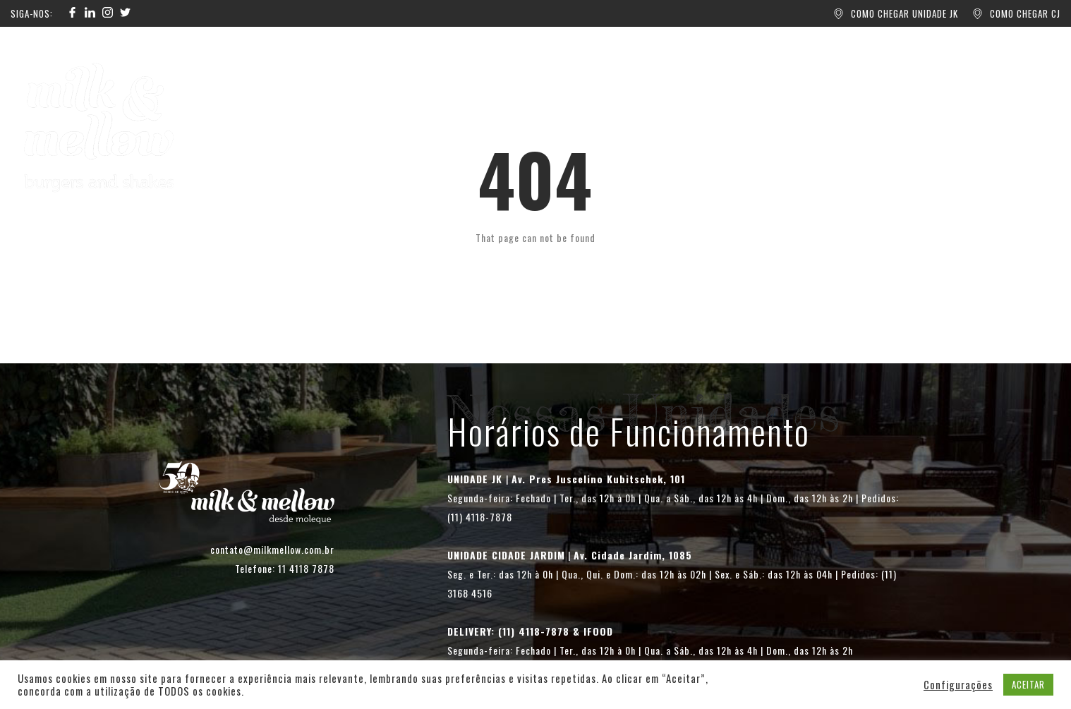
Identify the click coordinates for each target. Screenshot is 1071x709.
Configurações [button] (958, 685)
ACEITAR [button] (1028, 684)
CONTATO (681, 81)
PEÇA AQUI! (392, 81)
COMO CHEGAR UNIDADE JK (904, 13)
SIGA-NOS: (32, 13)
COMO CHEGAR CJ (1025, 13)
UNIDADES (478, 81)
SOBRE (609, 81)
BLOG (549, 81)
